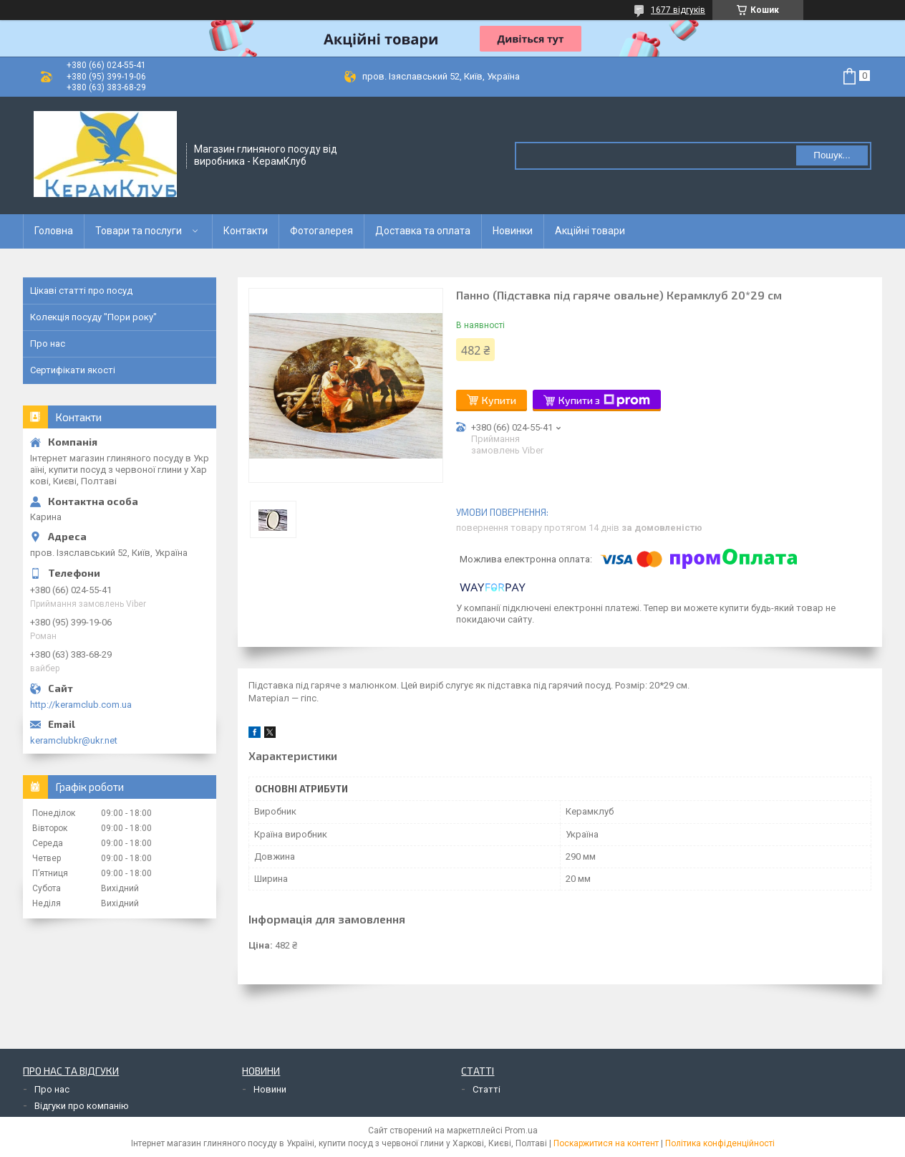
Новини (269, 1089)
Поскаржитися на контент (606, 1143)
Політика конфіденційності (720, 1143)
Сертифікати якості (72, 370)
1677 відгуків (678, 10)
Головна (53, 230)
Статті (486, 1089)
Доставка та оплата (422, 230)
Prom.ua (521, 1130)
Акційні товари (590, 230)
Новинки (513, 230)
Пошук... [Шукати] (831, 155)
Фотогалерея (321, 230)
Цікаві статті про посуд (81, 290)
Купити (499, 400)
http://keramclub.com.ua (81, 704)
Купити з (604, 400)
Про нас (47, 343)
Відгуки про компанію (81, 1105)
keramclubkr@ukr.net (73, 740)
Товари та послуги (138, 230)
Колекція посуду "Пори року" (93, 317)
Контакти (245, 230)
